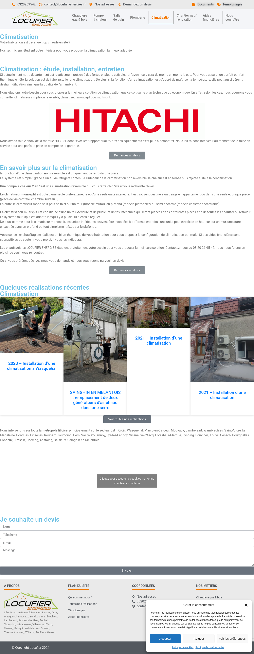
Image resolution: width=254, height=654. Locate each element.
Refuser (199, 638)
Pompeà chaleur (100, 17)
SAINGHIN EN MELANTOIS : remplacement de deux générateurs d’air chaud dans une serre (95, 400)
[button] (246, 605)
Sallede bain (118, 17)
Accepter (165, 638)
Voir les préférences (232, 638)
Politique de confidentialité (210, 647)
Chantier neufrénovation (187, 17)
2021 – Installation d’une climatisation (158, 341)
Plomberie (137, 17)
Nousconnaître (232, 17)
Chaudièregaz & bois (79, 17)
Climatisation (160, 17)
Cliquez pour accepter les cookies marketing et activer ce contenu (127, 481)
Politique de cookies (183, 647)
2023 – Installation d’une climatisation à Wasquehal (31, 366)
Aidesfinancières (211, 17)
